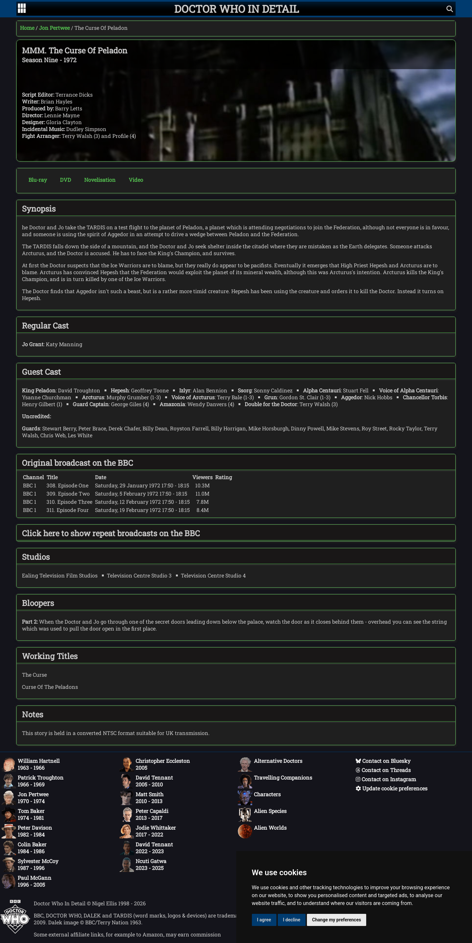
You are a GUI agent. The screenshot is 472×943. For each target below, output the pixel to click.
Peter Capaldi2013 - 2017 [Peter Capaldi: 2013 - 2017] (144, 814)
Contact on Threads (383, 769)
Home (27, 27)
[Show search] (450, 9)
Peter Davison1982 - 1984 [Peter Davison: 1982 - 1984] (27, 831)
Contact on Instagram (386, 779)
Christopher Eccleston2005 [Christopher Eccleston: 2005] (155, 764)
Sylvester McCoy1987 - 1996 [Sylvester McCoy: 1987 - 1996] (30, 865)
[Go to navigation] (21, 9)
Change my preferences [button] (336, 919)
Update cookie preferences (391, 788)
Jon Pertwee (54, 27)
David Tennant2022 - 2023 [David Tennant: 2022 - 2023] (146, 848)
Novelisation (100, 179)
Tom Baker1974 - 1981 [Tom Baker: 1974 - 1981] (23, 814)
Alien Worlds (262, 831)
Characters (259, 798)
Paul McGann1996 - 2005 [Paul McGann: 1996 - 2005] (26, 881)
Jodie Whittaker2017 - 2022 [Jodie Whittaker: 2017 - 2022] (148, 831)
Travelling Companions (275, 781)
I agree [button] (264, 919)
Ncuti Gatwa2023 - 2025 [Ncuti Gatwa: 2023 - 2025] (143, 865)
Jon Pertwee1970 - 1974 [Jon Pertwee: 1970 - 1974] (25, 798)
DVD (65, 179)
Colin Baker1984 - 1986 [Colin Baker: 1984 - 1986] (24, 848)
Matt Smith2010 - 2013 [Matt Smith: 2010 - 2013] (141, 798)
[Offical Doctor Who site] (15, 931)
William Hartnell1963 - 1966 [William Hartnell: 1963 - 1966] (31, 764)
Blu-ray (37, 179)
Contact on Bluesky (383, 760)
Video (136, 179)
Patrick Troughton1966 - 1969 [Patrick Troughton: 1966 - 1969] (33, 781)
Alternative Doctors (270, 764)
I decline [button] (291, 919)
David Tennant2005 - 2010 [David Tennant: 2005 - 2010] (146, 781)
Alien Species (262, 814)
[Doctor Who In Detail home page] (236, 9)
